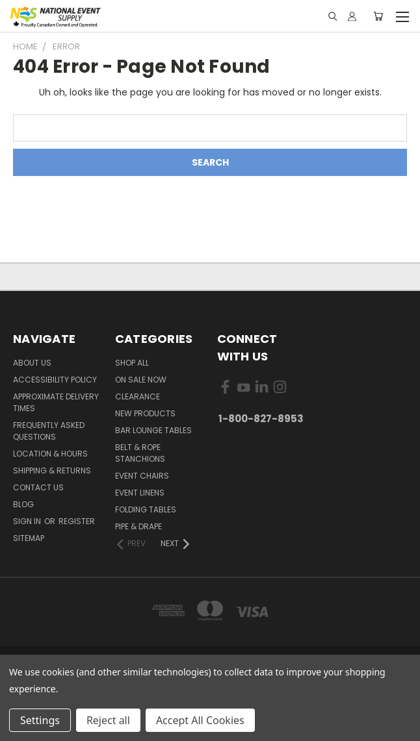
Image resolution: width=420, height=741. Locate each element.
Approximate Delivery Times (56, 402)
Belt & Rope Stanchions (140, 453)
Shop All (132, 362)
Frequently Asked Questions (49, 431)
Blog (23, 504)
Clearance (137, 396)
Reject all (108, 720)
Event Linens (139, 492)
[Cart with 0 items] (378, 16)
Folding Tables (145, 509)
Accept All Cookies (200, 720)
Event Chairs (142, 475)
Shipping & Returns (52, 470)
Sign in (28, 521)
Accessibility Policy (55, 379)
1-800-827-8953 (261, 418)
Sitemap (28, 538)
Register (77, 521)
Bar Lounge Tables (153, 430)
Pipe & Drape (138, 526)
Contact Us (38, 487)
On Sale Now (140, 379)
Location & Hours (50, 453)
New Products (145, 413)
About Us (32, 362)
